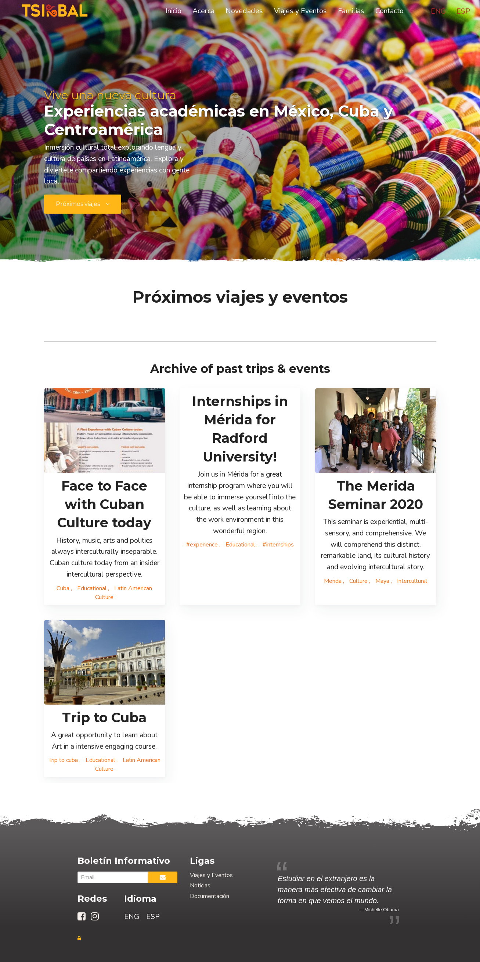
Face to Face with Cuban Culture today (104, 504)
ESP (463, 12)
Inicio (173, 12)
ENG (438, 12)
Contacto (389, 12)
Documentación (209, 896)
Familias (351, 12)
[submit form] (82, 204)
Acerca (203, 12)
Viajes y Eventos (300, 12)
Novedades (244, 12)
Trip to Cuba (104, 717)
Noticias (200, 885)
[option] (338, 893)
